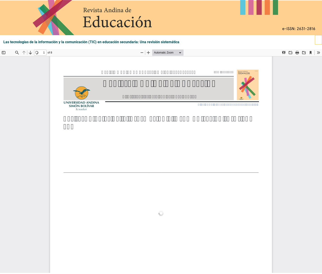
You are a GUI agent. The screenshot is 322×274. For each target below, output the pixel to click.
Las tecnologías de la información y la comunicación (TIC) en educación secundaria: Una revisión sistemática (91, 42)
